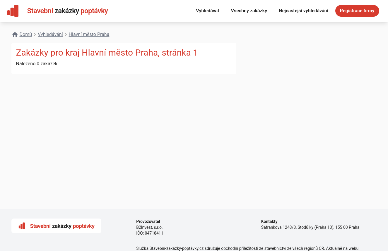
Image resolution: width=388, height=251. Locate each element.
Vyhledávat (207, 10)
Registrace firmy (357, 10)
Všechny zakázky (249, 10)
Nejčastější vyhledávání (303, 10)
